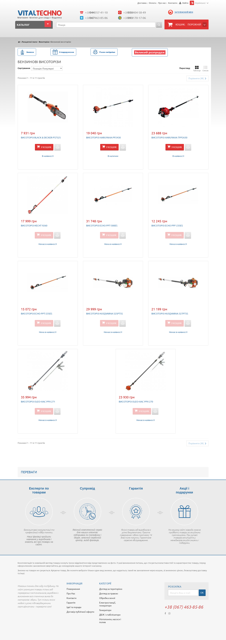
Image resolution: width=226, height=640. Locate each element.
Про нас (162, 3)
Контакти (172, 3)
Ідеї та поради (74, 607)
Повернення (73, 588)
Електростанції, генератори (107, 604)
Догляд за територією (110, 588)
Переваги (29, 472)
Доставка (142, 3)
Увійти (185, 3)
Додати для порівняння (57, 147)
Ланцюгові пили (29, 41)
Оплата (152, 3)
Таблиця (197, 69)
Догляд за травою (108, 593)
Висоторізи (44, 41)
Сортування (24, 68)
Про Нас (71, 593)
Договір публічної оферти (80, 611)
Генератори (105, 610)
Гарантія (71, 602)
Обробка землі (107, 597)
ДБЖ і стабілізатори (109, 614)
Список (206, 69)
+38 (96, 12)
